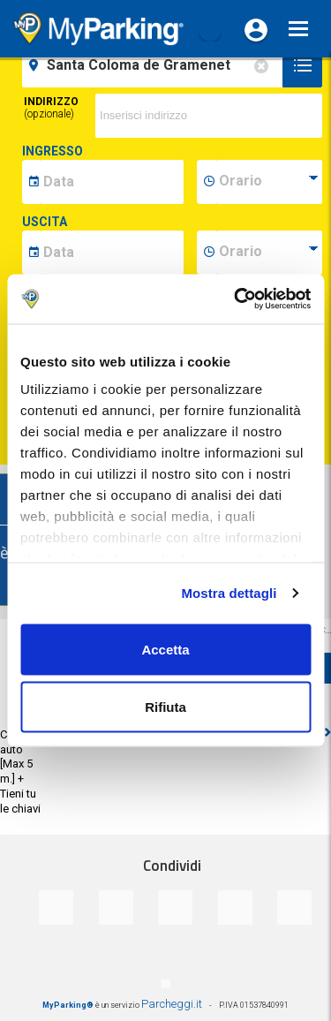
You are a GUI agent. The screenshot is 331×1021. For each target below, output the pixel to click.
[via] (208, 116)
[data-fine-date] (112, 253)
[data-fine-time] (269, 253)
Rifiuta (165, 707)
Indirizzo (51, 107)
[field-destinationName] (155, 65)
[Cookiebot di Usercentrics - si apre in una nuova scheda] (236, 299)
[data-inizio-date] (112, 182)
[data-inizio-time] (269, 182)
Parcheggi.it (171, 1003)
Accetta (165, 648)
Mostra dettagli (228, 593)
